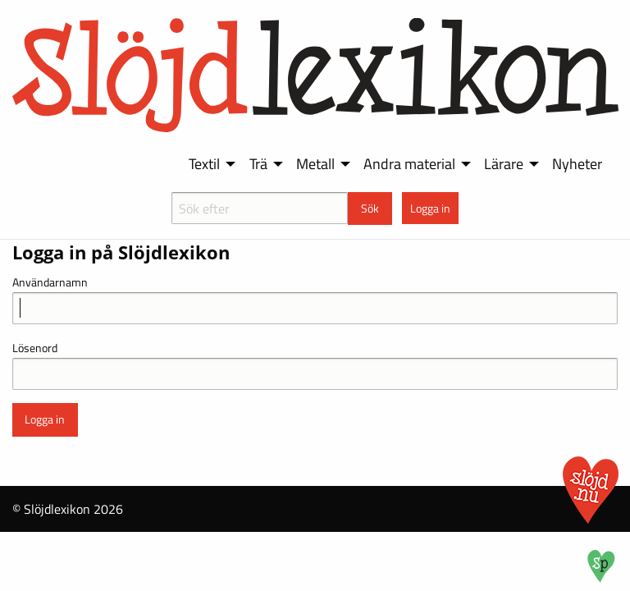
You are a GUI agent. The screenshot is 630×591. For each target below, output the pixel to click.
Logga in (430, 208)
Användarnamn (50, 282)
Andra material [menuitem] (409, 164)
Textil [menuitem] (204, 164)
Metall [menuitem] (315, 164)
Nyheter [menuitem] (577, 164)
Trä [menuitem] (258, 164)
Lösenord (34, 347)
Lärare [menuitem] (503, 164)
